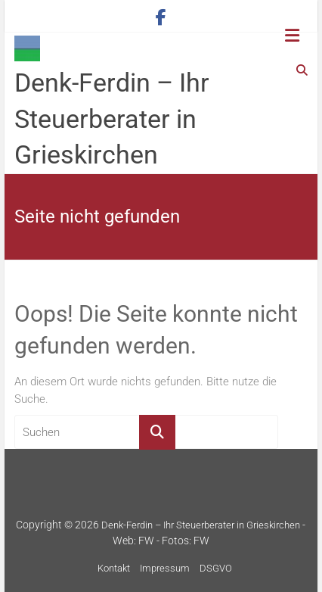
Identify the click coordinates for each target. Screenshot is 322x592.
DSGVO (216, 568)
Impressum (165, 568)
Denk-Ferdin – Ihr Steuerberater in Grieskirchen (111, 118)
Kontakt (114, 568)
